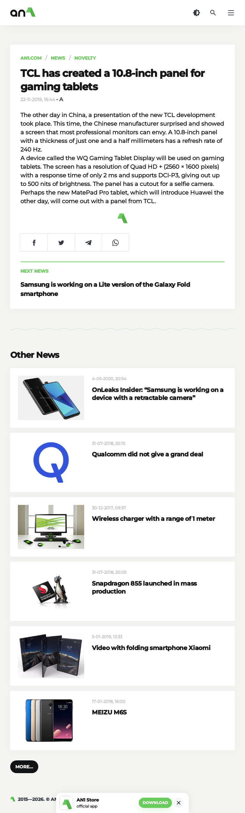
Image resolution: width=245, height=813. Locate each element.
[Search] (213, 12)
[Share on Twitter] (61, 242)
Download (155, 802)
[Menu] (231, 12)
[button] (24, 766)
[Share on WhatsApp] (115, 242)
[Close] (179, 803)
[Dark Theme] (196, 12)
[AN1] (14, 799)
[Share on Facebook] (34, 242)
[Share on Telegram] (88, 242)
